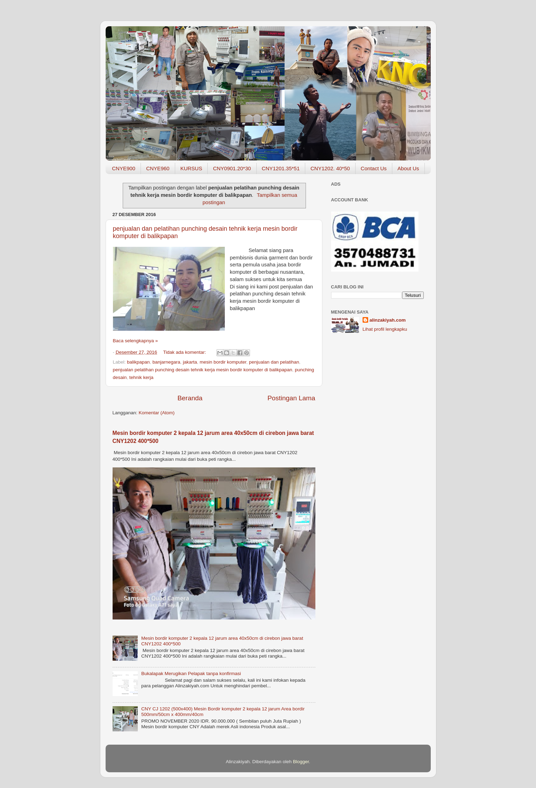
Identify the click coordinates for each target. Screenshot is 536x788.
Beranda (190, 398)
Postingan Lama (291, 398)
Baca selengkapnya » (135, 340)
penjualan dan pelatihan (274, 362)
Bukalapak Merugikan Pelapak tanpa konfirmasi (191, 673)
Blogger (301, 761)
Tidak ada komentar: (185, 352)
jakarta (190, 362)
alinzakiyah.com (388, 320)
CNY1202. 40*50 (330, 168)
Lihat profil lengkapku (385, 329)
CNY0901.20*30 (232, 168)
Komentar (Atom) (157, 412)
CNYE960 (158, 168)
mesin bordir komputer (223, 362)
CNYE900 (123, 168)
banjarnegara (166, 362)
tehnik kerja (141, 377)
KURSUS (191, 168)
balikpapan (138, 362)
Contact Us (374, 168)
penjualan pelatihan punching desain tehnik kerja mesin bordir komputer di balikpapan (202, 369)
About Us (408, 168)
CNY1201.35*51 (281, 168)
